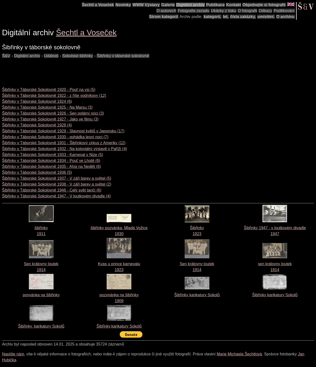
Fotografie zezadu (193, 11)
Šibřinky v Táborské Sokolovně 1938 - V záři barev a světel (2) (56, 184)
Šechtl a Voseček (98, 5)
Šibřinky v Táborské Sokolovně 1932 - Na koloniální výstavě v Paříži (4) (64, 149)
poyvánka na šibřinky (41, 295)
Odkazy (265, 11)
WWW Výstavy (146, 5)
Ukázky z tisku (223, 11)
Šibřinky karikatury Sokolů (197, 295)
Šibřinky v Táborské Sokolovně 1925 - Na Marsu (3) (47, 107)
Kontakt (233, 5)
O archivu (285, 17)
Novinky (123, 5)
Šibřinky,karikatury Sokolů (119, 326)
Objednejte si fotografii (263, 5)
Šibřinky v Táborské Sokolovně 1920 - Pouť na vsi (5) (48, 89)
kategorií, (212, 17)
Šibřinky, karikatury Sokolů (41, 326)
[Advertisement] (92, 70)
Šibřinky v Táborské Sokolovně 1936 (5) (37, 172)
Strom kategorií (163, 17)
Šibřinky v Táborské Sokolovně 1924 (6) (37, 101)
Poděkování (284, 11)
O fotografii (247, 11)
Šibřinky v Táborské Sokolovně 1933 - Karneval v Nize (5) (52, 155)
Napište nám (13, 354)
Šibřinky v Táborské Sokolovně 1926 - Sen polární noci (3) (53, 113)
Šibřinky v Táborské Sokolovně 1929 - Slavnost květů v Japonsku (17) (63, 131)
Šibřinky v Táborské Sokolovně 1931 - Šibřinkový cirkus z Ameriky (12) (63, 143)
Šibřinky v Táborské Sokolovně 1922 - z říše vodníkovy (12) (54, 95)
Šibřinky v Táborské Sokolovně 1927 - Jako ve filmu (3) (50, 119)
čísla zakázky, (243, 17)
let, (226, 17)
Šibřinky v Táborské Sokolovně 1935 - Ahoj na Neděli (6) (51, 166)
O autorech (166, 11)
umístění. (266, 17)
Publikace (215, 5)
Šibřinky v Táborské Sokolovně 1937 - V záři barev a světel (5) (56, 178)
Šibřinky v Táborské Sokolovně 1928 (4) (37, 125)
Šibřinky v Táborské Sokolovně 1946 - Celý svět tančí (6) (51, 190)
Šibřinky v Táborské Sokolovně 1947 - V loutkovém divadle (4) (56, 196)
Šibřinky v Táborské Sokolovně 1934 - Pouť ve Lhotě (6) (51, 160)
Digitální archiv (190, 5)
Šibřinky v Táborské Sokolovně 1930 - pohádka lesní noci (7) (55, 137)
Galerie (168, 5)
